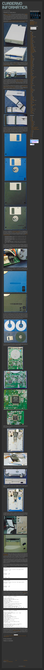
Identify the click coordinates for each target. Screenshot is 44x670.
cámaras (32, 45)
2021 (31, 120)
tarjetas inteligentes (33, 104)
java (31, 72)
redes (31, 91)
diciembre (32, 121)
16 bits (31, 32)
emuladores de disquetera (16, 630)
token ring (32, 105)
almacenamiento (32, 36)
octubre (32, 123)
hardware (32, 66)
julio (31, 126)
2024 (31, 117)
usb (8, 636)
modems (32, 80)
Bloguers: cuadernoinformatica (33, 23)
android (31, 37)
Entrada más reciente (6, 660)
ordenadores (32, 85)
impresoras (32, 70)
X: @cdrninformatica (32, 21)
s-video (31, 92)
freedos (31, 63)
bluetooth (32, 44)
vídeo (31, 108)
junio (32, 130)
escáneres (32, 60)
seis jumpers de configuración (16, 231)
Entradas (32, 27)
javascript (32, 73)
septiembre (32, 124)
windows (32, 112)
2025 (31, 116)
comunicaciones (32, 50)
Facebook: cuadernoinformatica (33, 22)
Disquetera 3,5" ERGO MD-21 (34, 127)
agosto (32, 125)
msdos (31, 81)
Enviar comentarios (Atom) (10, 661)
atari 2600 (32, 40)
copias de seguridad (33, 51)
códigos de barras (33, 47)
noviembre (32, 122)
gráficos (31, 65)
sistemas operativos (33, 100)
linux (31, 74)
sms (31, 101)
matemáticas (32, 77)
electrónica (32, 59)
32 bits (31, 33)
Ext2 (25, 592)
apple (31, 38)
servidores (32, 97)
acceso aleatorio (5, 554)
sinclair (31, 98)
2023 (31, 118)
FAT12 (24, 592)
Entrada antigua (25, 660)
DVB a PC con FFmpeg (34, 128)
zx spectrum (32, 113)
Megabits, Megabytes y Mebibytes (35, 129)
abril (32, 132)
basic (31, 43)
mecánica (32, 78)
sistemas (32, 99)
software (7, 636)
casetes (31, 46)
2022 (31, 119)
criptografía (32, 52)
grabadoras (32, 64)
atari (31, 39)
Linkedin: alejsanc (32, 24)
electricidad (32, 58)
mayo (32, 131)
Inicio (16, 660)
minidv (31, 79)
